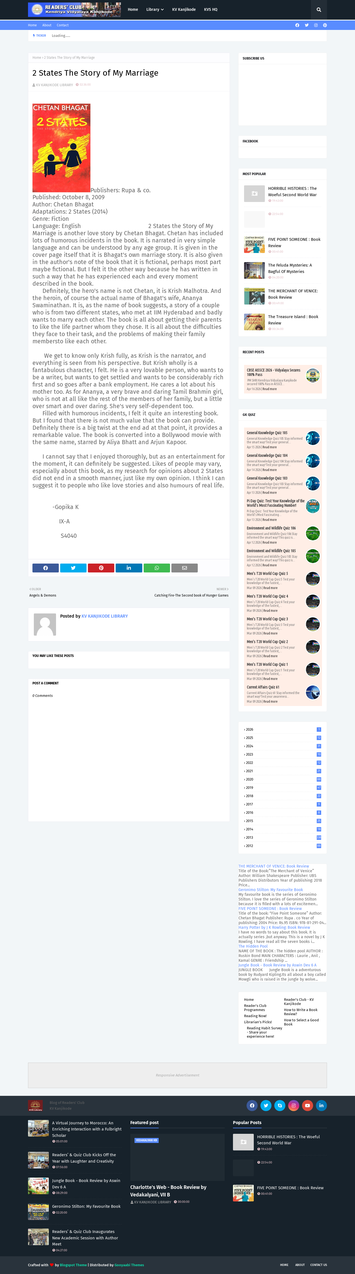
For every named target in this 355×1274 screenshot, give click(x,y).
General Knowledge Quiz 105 (267, 433)
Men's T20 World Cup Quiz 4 (267, 596)
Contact (63, 25)
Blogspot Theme (73, 1265)
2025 (283, 738)
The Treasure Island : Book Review (293, 320)
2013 (283, 837)
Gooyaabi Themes (129, 1265)
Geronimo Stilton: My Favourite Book (271, 889)
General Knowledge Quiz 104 (267, 455)
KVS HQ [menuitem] (210, 9)
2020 (283, 779)
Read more (270, 389)
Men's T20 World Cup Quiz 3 (267, 619)
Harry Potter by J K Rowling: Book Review (274, 927)
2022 (283, 763)
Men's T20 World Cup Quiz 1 (267, 664)
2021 (283, 771)
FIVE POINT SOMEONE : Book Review (294, 242)
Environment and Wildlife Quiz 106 (271, 528)
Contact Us (318, 1265)
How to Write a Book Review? (301, 1012)
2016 (283, 812)
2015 (283, 821)
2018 (283, 796)
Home (32, 25)
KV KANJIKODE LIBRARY (54, 85)
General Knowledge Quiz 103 (267, 478)
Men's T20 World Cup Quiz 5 (267, 573)
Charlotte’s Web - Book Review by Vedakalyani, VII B (168, 1191)
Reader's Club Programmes (255, 1008)
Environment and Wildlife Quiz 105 (271, 551)
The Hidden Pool (253, 946)
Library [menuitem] (152, 9)
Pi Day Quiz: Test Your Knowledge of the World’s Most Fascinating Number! (276, 503)
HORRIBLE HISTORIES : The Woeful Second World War (292, 191)
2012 (283, 846)
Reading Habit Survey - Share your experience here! (264, 1032)
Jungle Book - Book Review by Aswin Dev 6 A (277, 965)
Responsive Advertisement (177, 1075)
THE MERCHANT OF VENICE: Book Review (293, 294)
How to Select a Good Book (301, 1022)
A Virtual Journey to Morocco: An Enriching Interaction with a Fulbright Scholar (86, 1129)
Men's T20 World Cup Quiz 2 (267, 641)
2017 (283, 804)
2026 (283, 729)
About (46, 25)
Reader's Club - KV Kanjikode (299, 1001)
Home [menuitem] (133, 9)
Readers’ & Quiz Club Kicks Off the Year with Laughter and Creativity (84, 1158)
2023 (283, 754)
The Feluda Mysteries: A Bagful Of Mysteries (290, 268)
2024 (283, 746)
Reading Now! (255, 1016)
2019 (283, 788)
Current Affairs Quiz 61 (263, 687)
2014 (283, 829)
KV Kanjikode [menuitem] (184, 9)
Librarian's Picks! (258, 1022)
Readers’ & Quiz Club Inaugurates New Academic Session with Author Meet (85, 1238)
